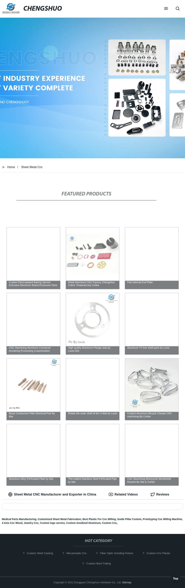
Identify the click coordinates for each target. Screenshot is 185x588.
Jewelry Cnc (31, 522)
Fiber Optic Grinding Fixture (118, 553)
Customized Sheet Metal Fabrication (59, 519)
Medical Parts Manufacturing (19, 519)
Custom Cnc (109, 522)
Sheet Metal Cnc (31, 167)
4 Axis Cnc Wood (12, 522)
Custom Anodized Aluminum (83, 522)
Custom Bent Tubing (100, 563)
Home (11, 167)
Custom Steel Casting (42, 553)
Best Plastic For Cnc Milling (99, 519)
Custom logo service (52, 522)
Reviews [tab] (159, 494)
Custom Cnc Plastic (160, 553)
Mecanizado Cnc (78, 553)
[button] (166, 8)
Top (175, 578)
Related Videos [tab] (123, 494)
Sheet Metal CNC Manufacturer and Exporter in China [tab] (52, 494)
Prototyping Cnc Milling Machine (162, 519)
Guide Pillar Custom (129, 519)
